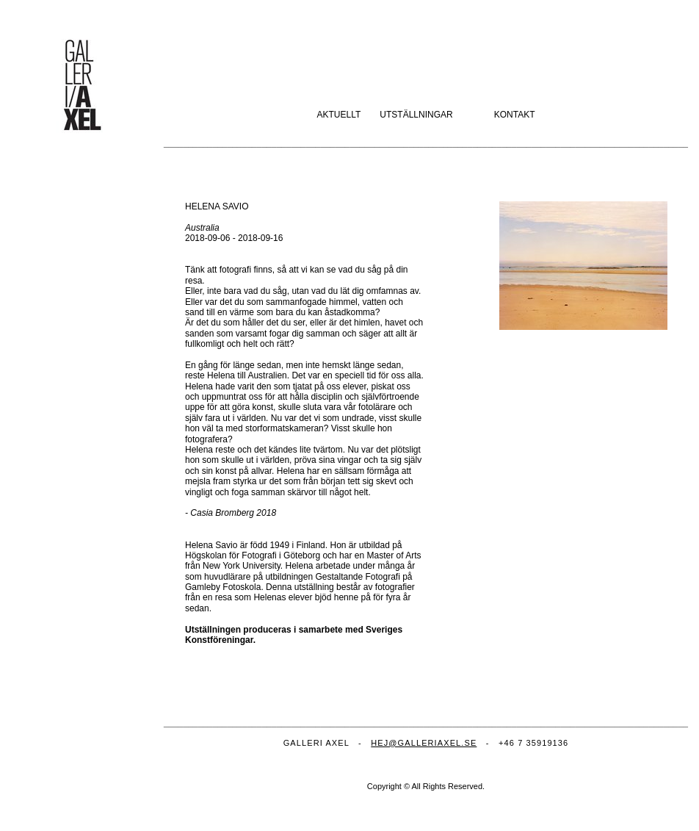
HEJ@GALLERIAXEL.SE (424, 742)
